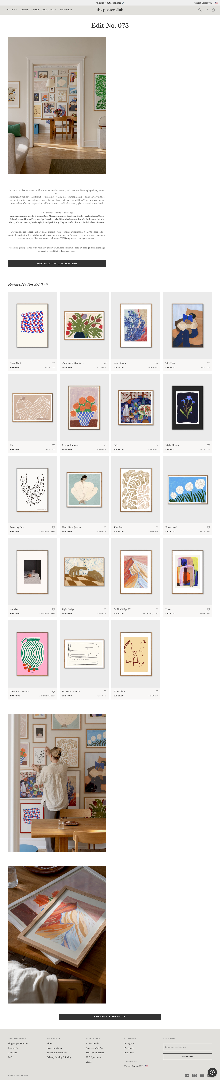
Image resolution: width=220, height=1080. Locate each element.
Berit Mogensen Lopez (54, 215)
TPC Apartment (94, 1057)
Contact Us (13, 1048)
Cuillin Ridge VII (122, 609)
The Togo (170, 362)
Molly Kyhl (36, 222)
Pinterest (129, 1052)
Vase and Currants (19, 691)
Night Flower (172, 445)
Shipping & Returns (18, 1043)
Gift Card (12, 1052)
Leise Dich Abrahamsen (65, 219)
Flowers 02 (171, 527)
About (50, 1043)
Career (89, 1061)
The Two (118, 527)
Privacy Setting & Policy (59, 1057)
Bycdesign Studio (75, 215)
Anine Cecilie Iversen (31, 215)
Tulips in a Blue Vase (73, 362)
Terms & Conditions (57, 1052)
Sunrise (14, 609)
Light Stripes (69, 609)
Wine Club (119, 691)
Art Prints (12, 10)
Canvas (24, 10)
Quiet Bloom (120, 362)
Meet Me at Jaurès (71, 527)
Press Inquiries (54, 1048)
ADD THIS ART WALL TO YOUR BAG (57, 264)
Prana (168, 609)
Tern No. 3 (15, 362)
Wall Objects (49, 10)
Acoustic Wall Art (94, 1048)
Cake (116, 445)
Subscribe (188, 1057)
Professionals (92, 1043)
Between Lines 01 (71, 691)
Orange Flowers (70, 445)
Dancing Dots (17, 527)
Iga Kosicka (47, 219)
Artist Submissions (95, 1052)
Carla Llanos (91, 215)
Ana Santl (15, 215)
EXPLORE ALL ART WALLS (110, 1017)
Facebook (129, 1048)
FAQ (10, 1057)
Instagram (129, 1043)
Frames (35, 10)
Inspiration (66, 10)
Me (11, 445)
